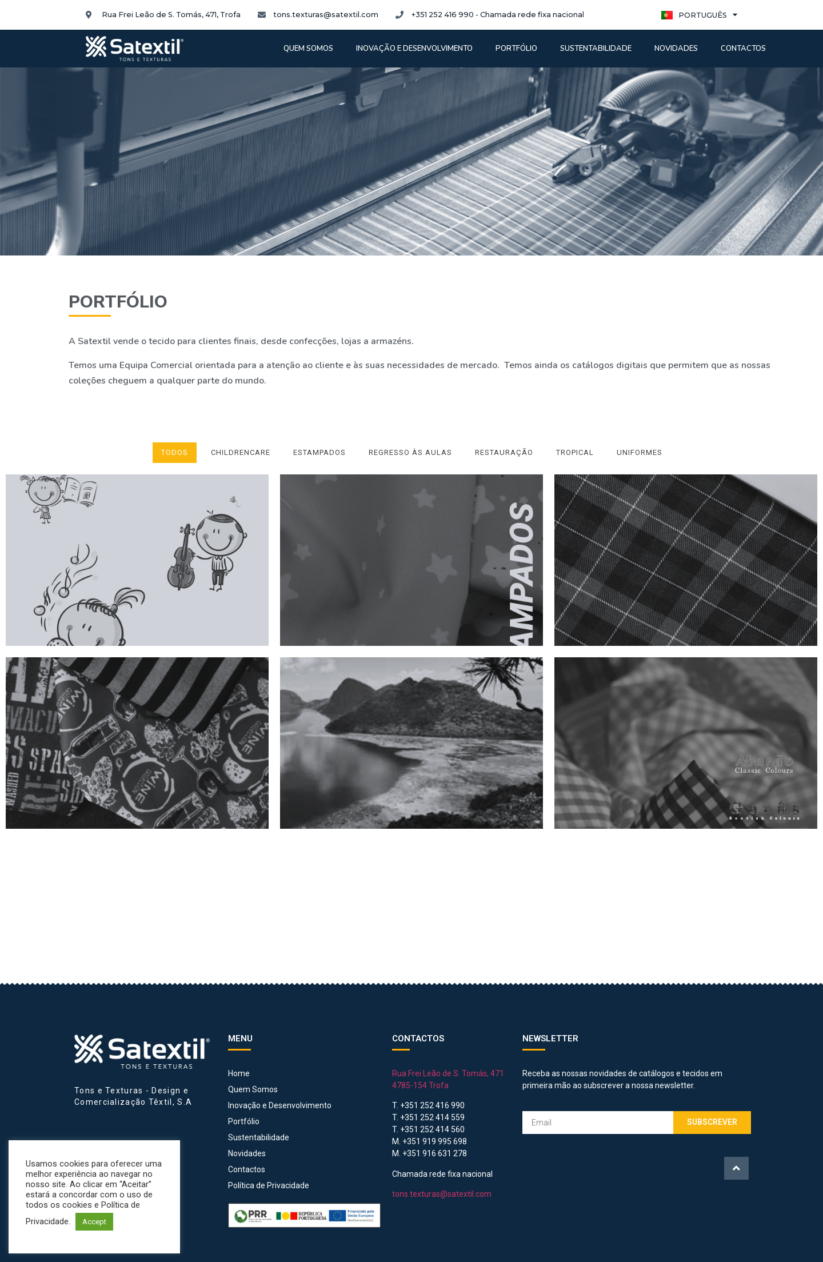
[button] (736, 1168)
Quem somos (308, 48)
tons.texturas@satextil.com (442, 1194)
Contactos (743, 48)
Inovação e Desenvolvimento (414, 48)
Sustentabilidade (596, 48)
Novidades (676, 48)
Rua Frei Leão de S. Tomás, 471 (448, 1073)
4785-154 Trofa (420, 1085)
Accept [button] (94, 1221)
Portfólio (516, 48)
